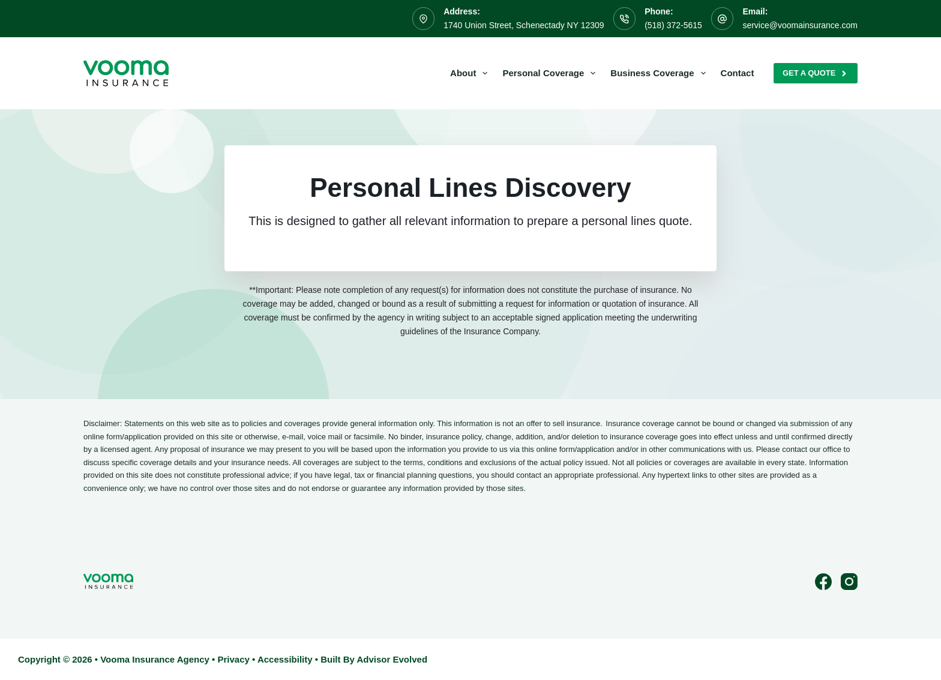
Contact (737, 73)
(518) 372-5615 (673, 25)
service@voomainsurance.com (800, 25)
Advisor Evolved (392, 659)
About (471, 73)
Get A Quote (816, 73)
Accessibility (285, 659)
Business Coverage (660, 73)
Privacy (233, 659)
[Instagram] (849, 581)
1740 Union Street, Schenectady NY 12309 (523, 25)
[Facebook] (823, 581)
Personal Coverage (551, 73)
